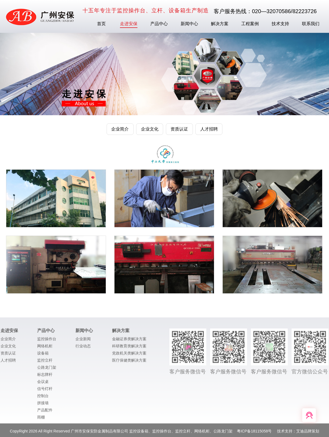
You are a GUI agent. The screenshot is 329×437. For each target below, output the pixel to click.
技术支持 (280, 23)
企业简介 (8, 341)
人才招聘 (8, 362)
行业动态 (83, 348)
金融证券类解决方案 (129, 341)
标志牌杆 (44, 376)
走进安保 (128, 23)
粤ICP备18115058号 (255, 433)
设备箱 (43, 355)
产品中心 (159, 23)
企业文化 (8, 348)
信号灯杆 (44, 391)
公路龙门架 (46, 369)
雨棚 (41, 419)
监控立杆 (44, 362)
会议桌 (43, 383)
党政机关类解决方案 (129, 355)
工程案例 (250, 23)
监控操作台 (46, 341)
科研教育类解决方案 (129, 348)
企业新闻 (83, 341)
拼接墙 (43, 405)
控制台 (43, 398)
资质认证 (8, 355)
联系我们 (310, 23)
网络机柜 (44, 348)
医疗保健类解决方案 (129, 362)
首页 (101, 23)
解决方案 (219, 23)
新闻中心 (189, 23)
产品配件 (44, 412)
